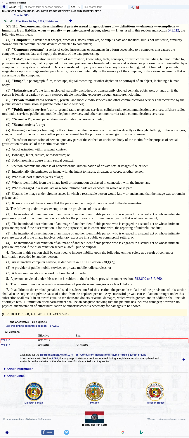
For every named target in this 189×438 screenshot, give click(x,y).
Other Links (16, 376)
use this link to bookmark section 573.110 (32, 325)
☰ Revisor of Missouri (15, 3)
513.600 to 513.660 (148, 279)
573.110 (5, 340)
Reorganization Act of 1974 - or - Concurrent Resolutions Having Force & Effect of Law (93, 354)
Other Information (20, 369)
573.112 (173, 30)
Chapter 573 (21, 15)
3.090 (54, 358)
